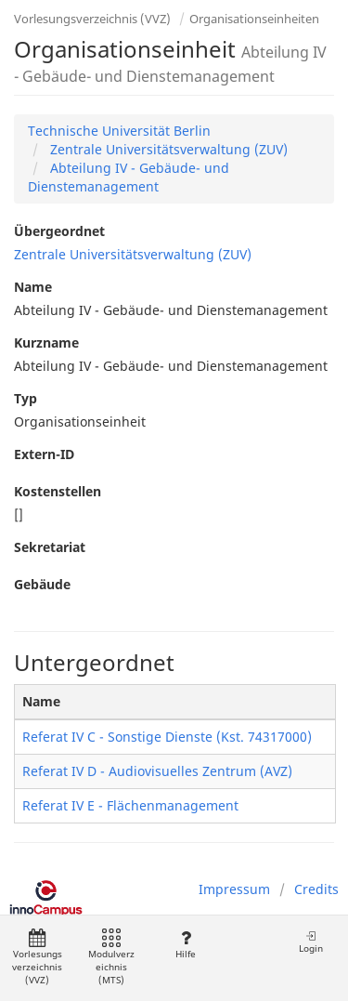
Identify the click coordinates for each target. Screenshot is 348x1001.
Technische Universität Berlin (119, 130)
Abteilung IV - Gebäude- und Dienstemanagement (128, 177)
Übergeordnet (59, 231)
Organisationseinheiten (254, 18)
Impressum (234, 889)
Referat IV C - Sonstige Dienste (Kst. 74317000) (167, 736)
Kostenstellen (57, 491)
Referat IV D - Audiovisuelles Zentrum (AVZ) (157, 771)
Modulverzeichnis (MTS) (111, 957)
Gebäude (42, 584)
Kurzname (46, 342)
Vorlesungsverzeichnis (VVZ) (92, 18)
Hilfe (185, 944)
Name (33, 287)
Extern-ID (44, 454)
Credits (316, 889)
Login (311, 942)
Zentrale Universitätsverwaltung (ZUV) (167, 149)
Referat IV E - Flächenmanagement (130, 805)
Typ (25, 398)
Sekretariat (49, 547)
